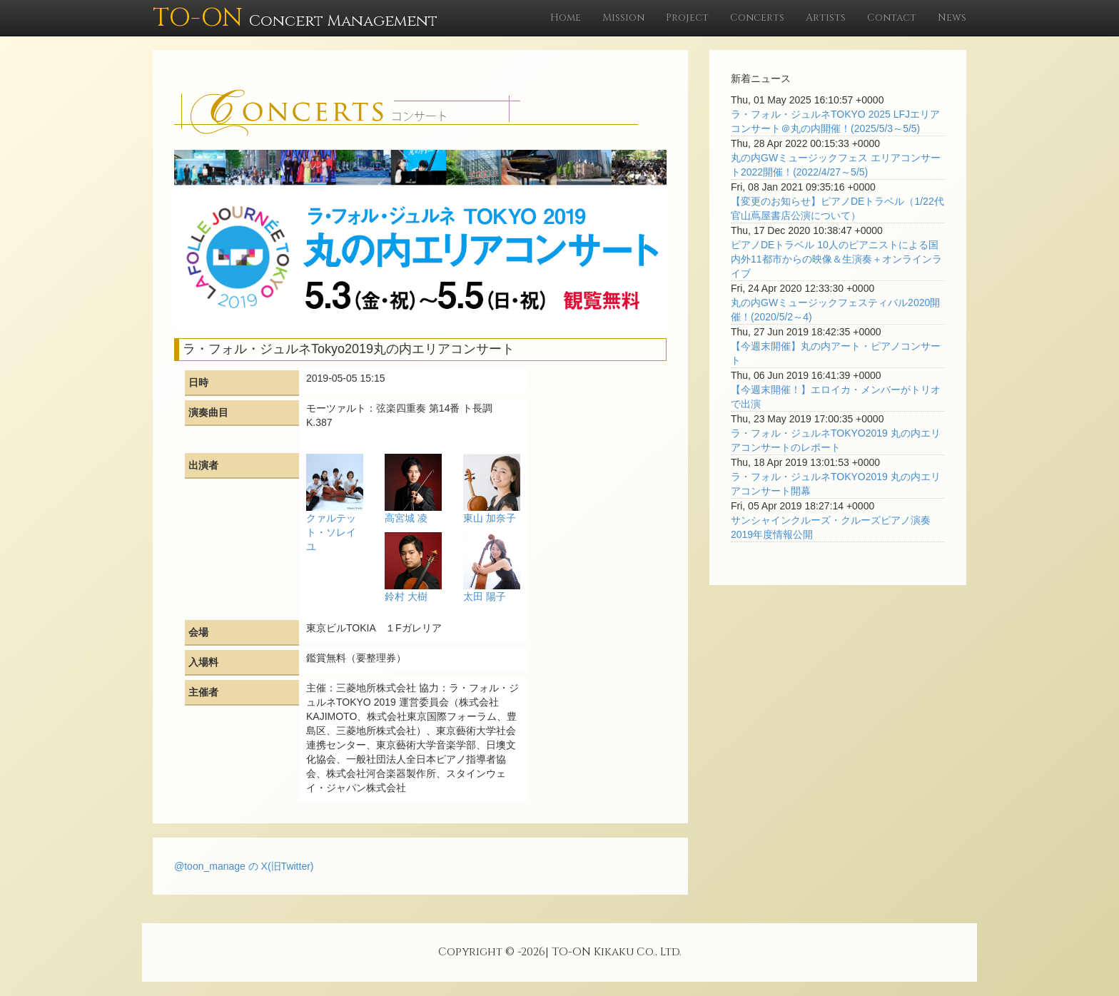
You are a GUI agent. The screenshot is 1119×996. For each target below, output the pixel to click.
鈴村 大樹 (406, 596)
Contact (891, 17)
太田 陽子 (484, 596)
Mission (623, 17)
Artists (826, 17)
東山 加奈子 (489, 518)
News (952, 17)
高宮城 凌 (406, 518)
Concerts (757, 17)
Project (687, 17)
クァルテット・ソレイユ (331, 532)
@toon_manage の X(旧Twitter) (244, 866)
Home (565, 17)
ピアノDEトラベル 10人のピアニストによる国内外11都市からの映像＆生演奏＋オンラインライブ (836, 259)
